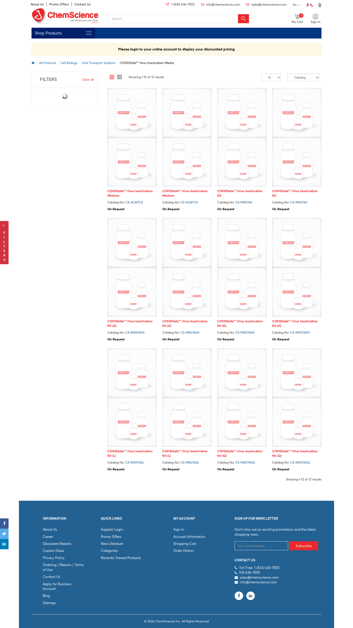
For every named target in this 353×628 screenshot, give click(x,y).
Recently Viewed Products (121, 558)
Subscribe (304, 546)
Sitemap (49, 603)
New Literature (112, 544)
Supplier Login (112, 529)
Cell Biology (69, 63)
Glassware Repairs (57, 544)
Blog (46, 596)
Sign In (178, 529)
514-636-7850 (249, 572)
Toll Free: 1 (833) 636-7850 (259, 568)
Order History (183, 550)
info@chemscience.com (258, 582)
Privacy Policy (54, 558)
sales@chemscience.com (259, 577)
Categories (109, 550)
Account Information (189, 537)
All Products (47, 63)
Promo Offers (59, 4)
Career (48, 537)
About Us (37, 4)
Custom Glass (53, 550)
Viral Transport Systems (98, 63)
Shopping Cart (184, 544)
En (296, 5)
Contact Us (83, 4)
